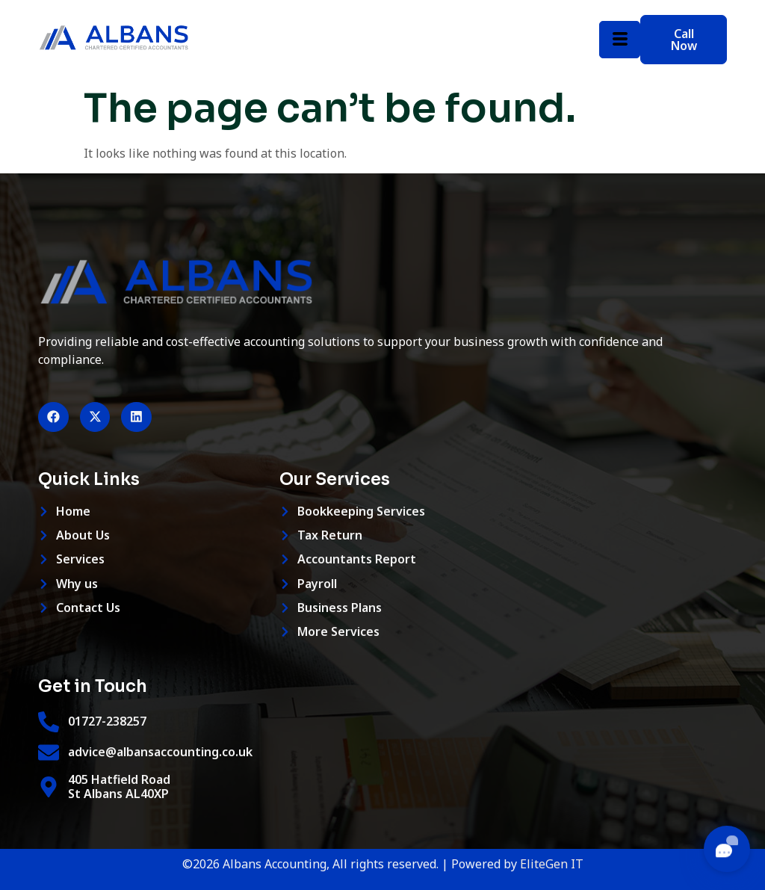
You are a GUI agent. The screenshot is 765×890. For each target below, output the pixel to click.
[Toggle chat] (727, 849)
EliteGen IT (551, 864)
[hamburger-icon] (619, 39)
